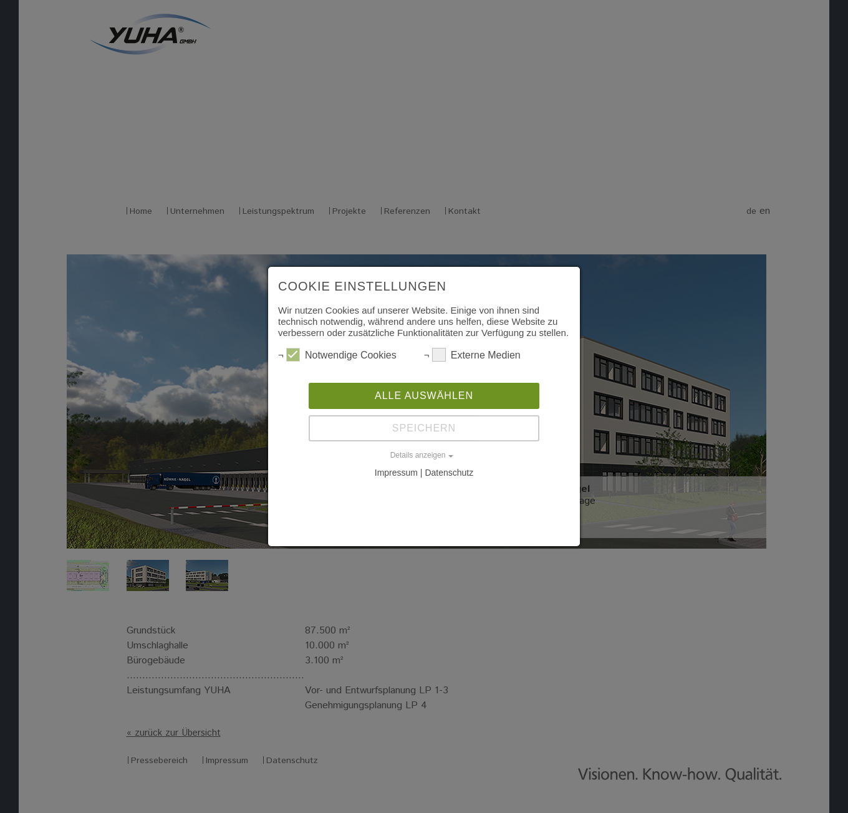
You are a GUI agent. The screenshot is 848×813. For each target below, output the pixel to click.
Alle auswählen (424, 395)
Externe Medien (476, 355)
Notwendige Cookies (341, 355)
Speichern (424, 428)
